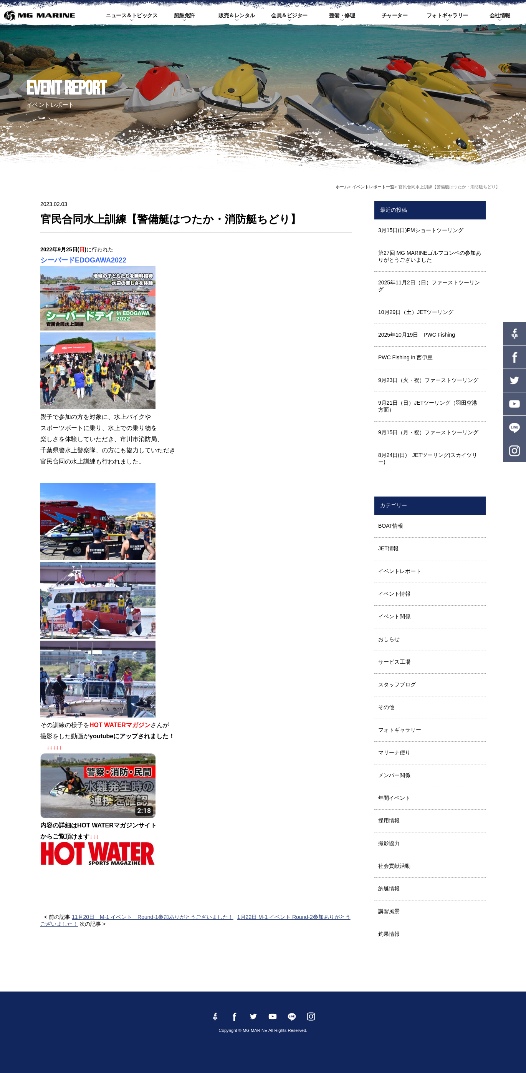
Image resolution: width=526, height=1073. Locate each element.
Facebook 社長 (514, 333)
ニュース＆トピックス (131, 15)
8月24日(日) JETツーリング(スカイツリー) (427, 458)
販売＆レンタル (236, 15)
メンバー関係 (394, 775)
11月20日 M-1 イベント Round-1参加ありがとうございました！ (152, 917)
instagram (514, 450)
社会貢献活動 (394, 866)
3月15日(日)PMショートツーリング (420, 230)
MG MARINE (39, 15)
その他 (386, 707)
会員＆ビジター (289, 15)
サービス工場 (394, 662)
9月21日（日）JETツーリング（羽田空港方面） (427, 406)
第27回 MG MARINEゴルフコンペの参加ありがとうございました (429, 256)
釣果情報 (389, 934)
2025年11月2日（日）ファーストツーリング (429, 285)
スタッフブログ (397, 684)
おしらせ (389, 639)
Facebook (514, 357)
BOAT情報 (390, 526)
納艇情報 (389, 888)
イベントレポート (399, 571)
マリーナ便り (394, 752)
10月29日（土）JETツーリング (415, 312)
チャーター (395, 15)
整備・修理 (342, 15)
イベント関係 (394, 616)
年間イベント (394, 798)
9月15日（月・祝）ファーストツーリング (428, 432)
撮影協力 (389, 843)
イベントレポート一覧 (373, 186)
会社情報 (500, 15)
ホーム (342, 186)
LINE (514, 427)
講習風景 (389, 911)
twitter (514, 380)
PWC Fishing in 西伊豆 (405, 357)
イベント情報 (394, 594)
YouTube (514, 403)
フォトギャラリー (447, 15)
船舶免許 (184, 15)
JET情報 (388, 548)
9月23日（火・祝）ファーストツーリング (428, 380)
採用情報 (389, 820)
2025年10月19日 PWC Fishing (416, 335)
